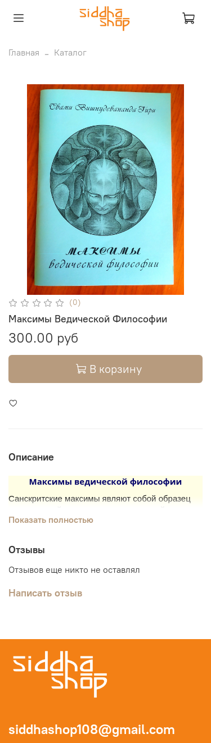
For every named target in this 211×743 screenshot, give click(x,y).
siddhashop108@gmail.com (91, 729)
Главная (23, 52)
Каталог (70, 52)
